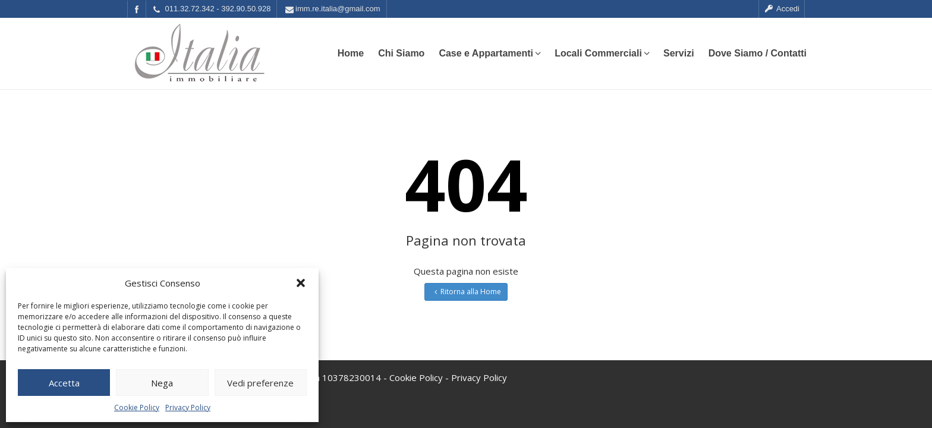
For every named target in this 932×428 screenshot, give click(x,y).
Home (351, 53)
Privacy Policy (187, 407)
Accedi (781, 8)
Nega (162, 383)
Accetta (64, 383)
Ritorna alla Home (466, 292)
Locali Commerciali (602, 53)
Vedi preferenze (260, 383)
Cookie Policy (136, 407)
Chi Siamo (401, 53)
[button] (301, 283)
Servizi (678, 53)
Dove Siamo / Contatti (758, 53)
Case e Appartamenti (489, 53)
